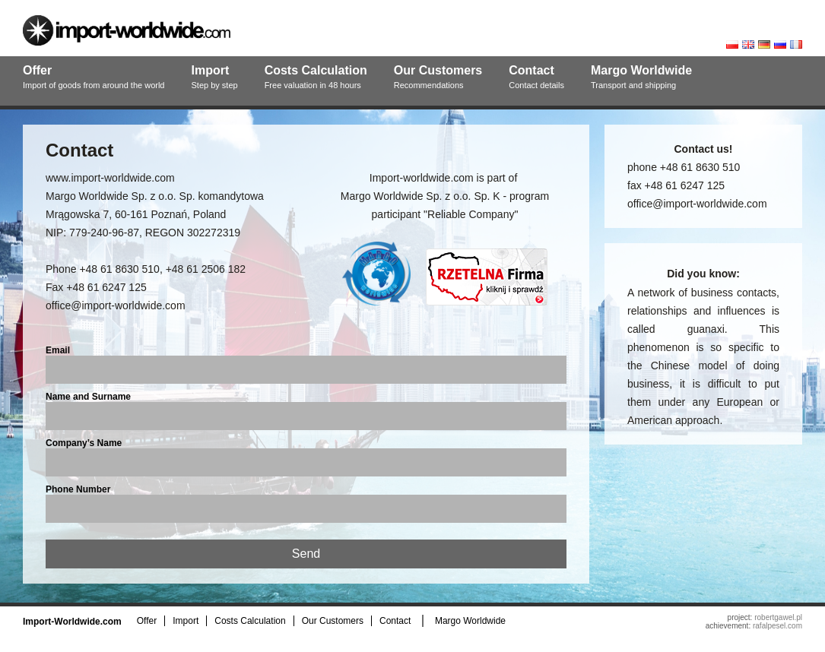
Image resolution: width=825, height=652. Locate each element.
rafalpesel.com (777, 626)
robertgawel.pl (778, 617)
